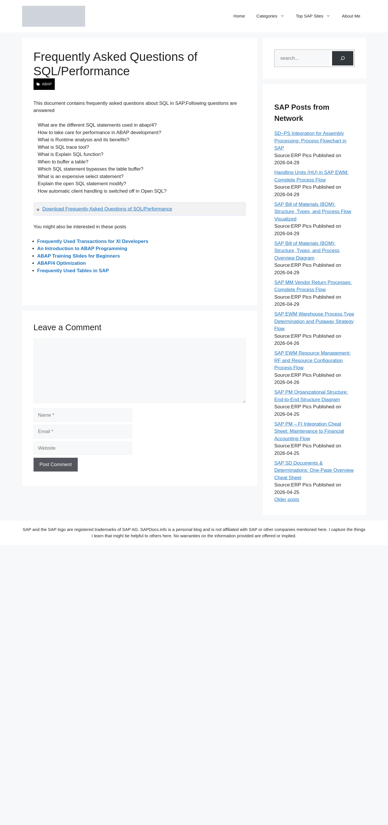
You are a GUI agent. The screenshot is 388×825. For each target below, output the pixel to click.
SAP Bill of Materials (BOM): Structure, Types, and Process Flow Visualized (312, 212)
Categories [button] (273, 16)
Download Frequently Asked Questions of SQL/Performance (107, 209)
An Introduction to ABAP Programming (82, 248)
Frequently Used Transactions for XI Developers (92, 241)
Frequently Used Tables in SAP (73, 270)
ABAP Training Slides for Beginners (78, 256)
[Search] (342, 58)
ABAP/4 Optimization (61, 263)
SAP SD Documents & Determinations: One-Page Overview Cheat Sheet (314, 470)
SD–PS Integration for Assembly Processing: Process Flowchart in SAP (310, 141)
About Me (351, 15)
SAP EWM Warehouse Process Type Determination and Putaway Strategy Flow (314, 321)
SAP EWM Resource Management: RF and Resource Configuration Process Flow (312, 360)
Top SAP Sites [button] (316, 16)
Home (239, 15)
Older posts (286, 499)
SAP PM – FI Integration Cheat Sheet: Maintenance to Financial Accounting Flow (309, 431)
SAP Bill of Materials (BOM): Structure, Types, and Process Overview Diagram (307, 251)
